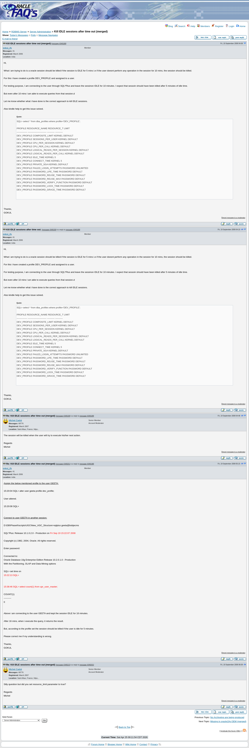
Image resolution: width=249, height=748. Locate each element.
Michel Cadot (15, 420)
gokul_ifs (7, 48)
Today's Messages (19, 35)
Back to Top (124, 727)
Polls (33, 35)
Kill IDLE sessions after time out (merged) (28, 43)
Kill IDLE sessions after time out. (23, 229)
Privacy (154, 744)
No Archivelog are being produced (227, 717)
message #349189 (59, 44)
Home (240, 26)
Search (180, 26)
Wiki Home (130, 744)
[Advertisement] (144, 10)
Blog (169, 26)
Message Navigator (48, 35)
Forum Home (97, 744)
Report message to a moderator (233, 218)
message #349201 (63, 464)
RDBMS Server (19, 31)
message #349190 (49, 230)
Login (229, 26)
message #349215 (63, 665)
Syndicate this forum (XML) (230, 731)
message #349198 (63, 416)
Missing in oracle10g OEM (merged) (228, 721)
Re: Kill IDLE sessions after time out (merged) (30, 416)
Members (203, 26)
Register (217, 26)
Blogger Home (115, 744)
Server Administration (40, 31)
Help (191, 26)
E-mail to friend (10, 38)
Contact (143, 744)
